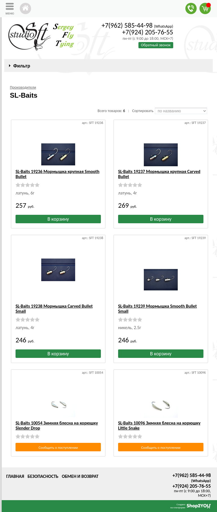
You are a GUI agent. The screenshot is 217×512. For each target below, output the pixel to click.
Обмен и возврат (80, 476)
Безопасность (42, 476)
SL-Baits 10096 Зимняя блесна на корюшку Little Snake (159, 425)
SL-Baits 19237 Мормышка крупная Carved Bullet (159, 174)
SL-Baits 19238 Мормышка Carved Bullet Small (54, 308)
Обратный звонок (156, 45)
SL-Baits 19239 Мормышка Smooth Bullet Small (157, 308)
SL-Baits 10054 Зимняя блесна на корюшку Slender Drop (57, 425)
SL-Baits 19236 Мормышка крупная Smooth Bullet (57, 174)
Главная (15, 476)
